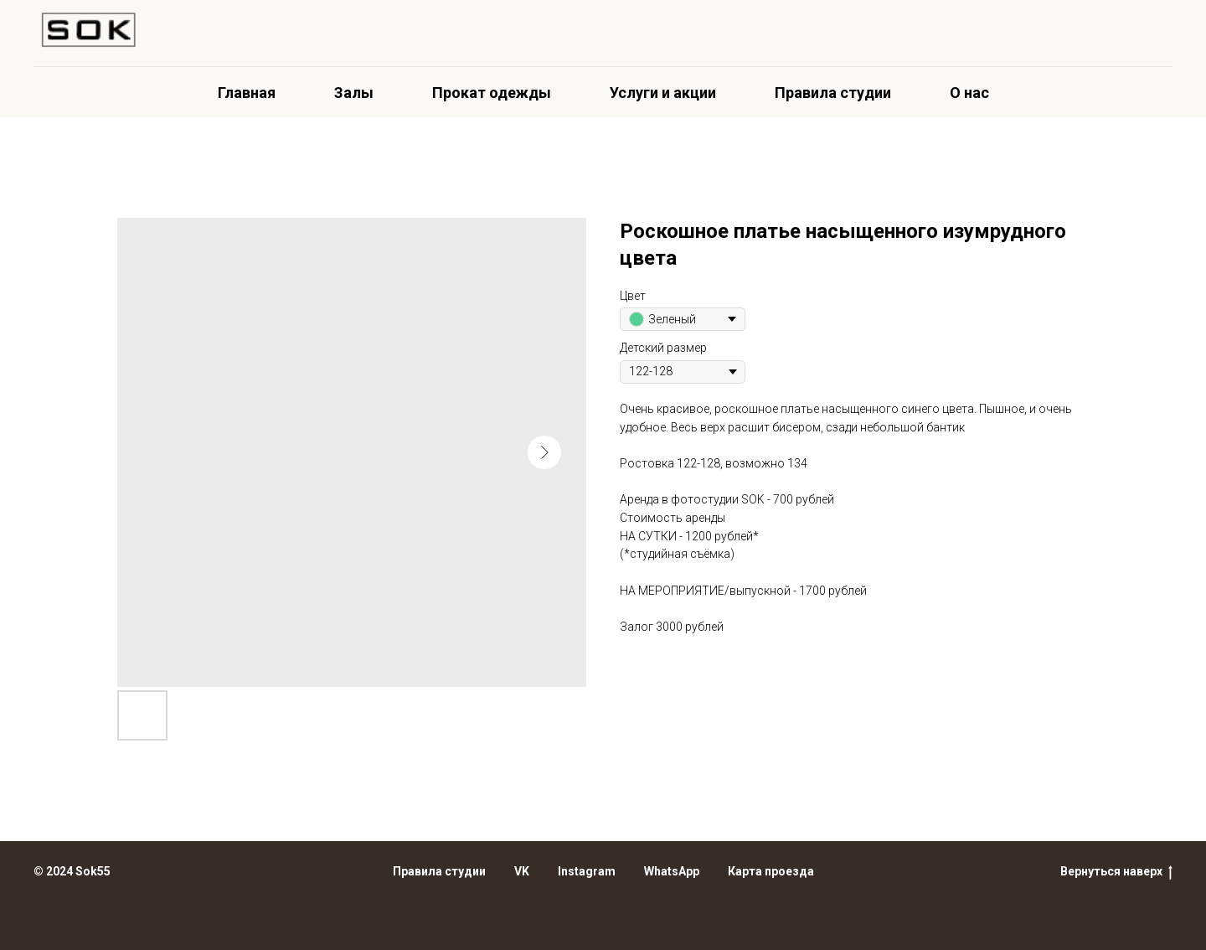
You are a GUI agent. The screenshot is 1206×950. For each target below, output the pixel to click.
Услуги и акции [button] (663, 92)
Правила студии (833, 92)
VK (521, 871)
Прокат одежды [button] (491, 92)
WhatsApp (671, 871)
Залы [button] (354, 92)
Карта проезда (771, 871)
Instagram (587, 871)
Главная (247, 92)
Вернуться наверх (1116, 872)
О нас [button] (969, 92)
